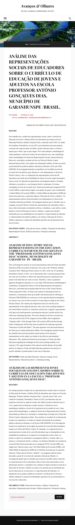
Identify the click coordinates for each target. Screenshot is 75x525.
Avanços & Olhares (37, 5)
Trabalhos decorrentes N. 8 (40, 117)
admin (14, 115)
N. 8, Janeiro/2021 (21, 117)
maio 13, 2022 (28, 115)
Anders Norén (53, 520)
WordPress (34, 520)
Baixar (59, 497)
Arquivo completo (18, 497)
